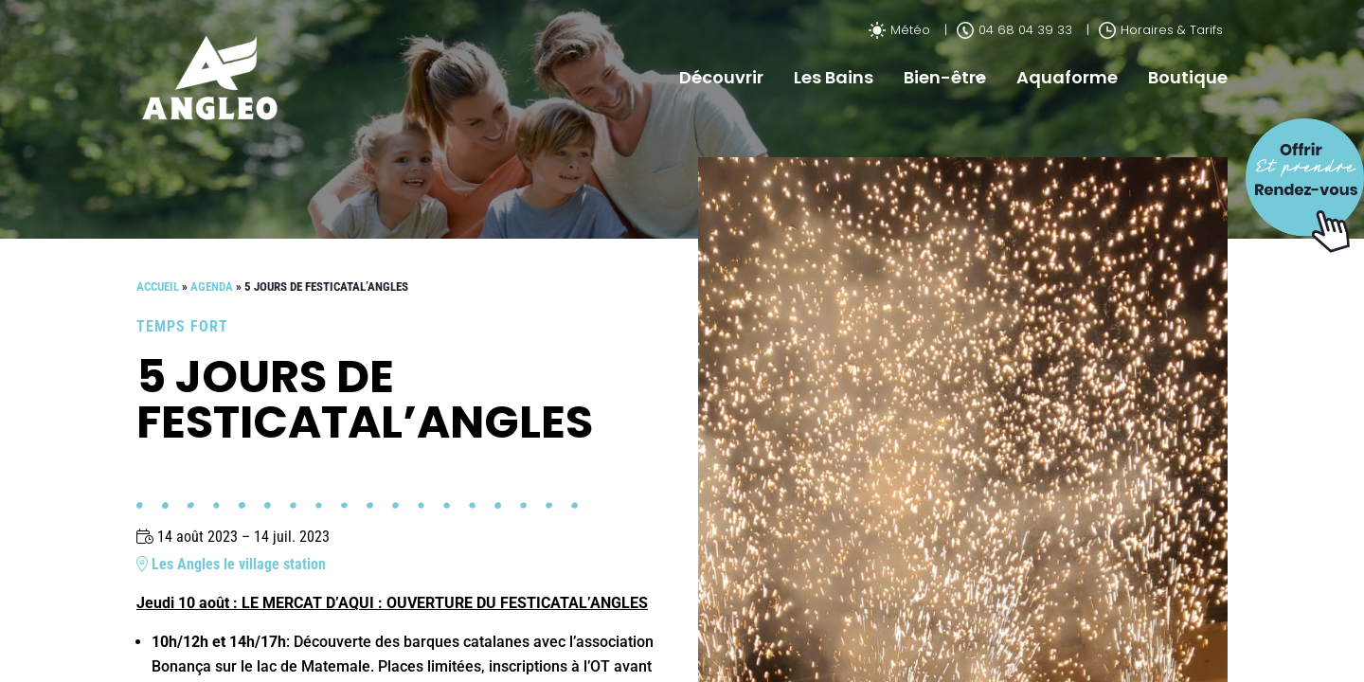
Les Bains (833, 77)
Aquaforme (1067, 77)
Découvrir (721, 77)
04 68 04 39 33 (1014, 30)
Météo (899, 30)
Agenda (211, 286)
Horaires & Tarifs (1161, 30)
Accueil (157, 286)
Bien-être (945, 77)
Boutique (1188, 77)
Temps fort (182, 326)
